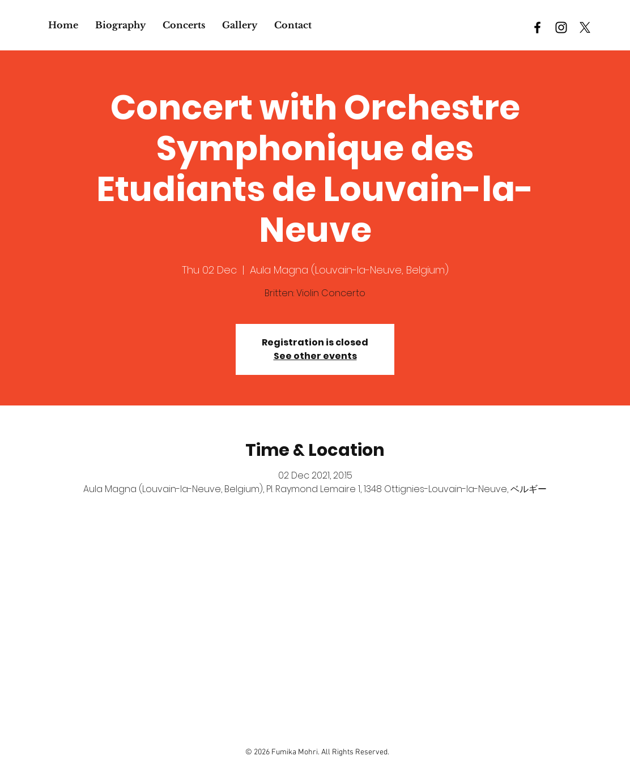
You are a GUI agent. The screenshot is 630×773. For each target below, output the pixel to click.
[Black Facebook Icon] (537, 27)
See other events (315, 355)
